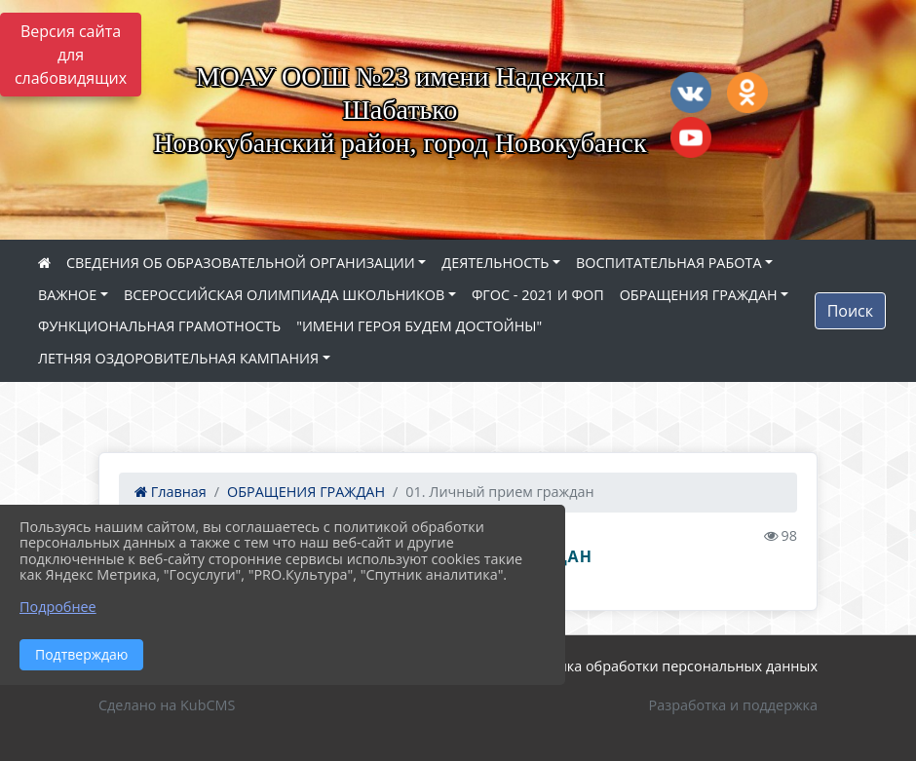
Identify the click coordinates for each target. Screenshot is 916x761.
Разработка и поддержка (733, 705)
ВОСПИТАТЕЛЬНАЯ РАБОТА (668, 262)
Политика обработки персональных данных (666, 666)
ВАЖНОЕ (67, 294)
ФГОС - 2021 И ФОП (538, 294)
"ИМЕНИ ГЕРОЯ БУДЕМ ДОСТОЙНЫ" (419, 326)
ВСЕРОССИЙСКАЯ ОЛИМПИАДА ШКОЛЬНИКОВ (284, 294)
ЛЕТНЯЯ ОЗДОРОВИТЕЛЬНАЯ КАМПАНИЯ (178, 358)
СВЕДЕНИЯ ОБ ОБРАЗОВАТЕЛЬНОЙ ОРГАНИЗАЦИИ (240, 262)
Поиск (850, 311)
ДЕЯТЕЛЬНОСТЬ (495, 262)
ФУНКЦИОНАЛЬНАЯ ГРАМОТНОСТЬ (159, 326)
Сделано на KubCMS (166, 705)
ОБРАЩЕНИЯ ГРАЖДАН (699, 294)
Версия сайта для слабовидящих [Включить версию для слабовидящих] (71, 54)
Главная (170, 491)
